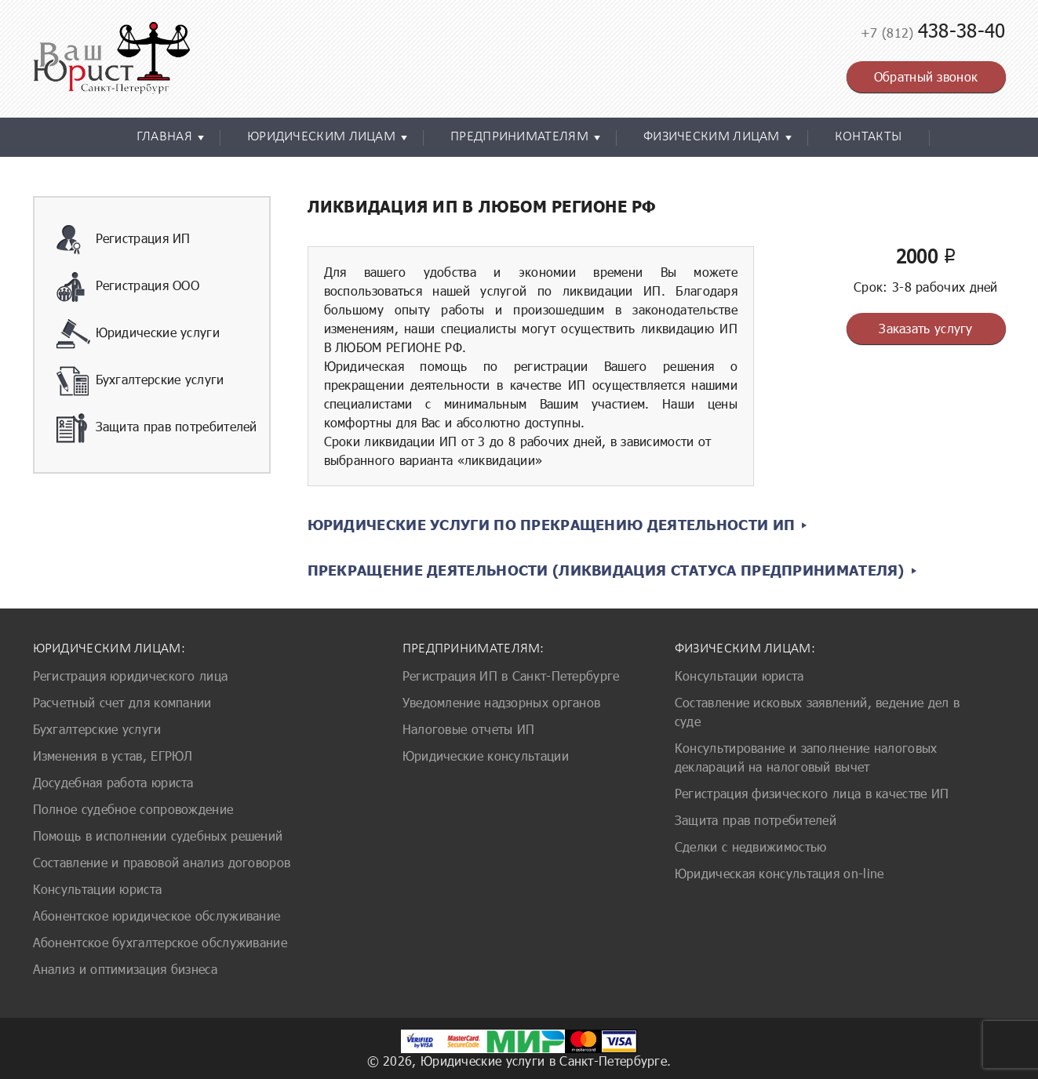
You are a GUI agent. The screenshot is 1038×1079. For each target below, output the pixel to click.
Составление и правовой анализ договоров (162, 862)
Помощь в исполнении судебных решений (158, 835)
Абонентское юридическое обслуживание (157, 915)
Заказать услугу (926, 328)
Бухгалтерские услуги (140, 381)
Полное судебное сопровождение (133, 809)
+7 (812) (933, 32)
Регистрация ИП (123, 240)
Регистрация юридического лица (130, 675)
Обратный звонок (926, 76)
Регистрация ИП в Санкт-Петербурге (511, 675)
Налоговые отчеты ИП (468, 729)
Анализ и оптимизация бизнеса (125, 969)
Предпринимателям (519, 136)
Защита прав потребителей (156, 428)
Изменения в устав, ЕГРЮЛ (113, 755)
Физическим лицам (711, 136)
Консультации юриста (97, 889)
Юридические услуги (138, 334)
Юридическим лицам (321, 136)
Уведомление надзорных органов (501, 702)
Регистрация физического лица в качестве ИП (812, 793)
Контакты (868, 136)
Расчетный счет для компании (122, 702)
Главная (164, 136)
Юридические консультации (485, 755)
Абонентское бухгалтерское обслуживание (160, 942)
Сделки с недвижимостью (751, 846)
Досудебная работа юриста (113, 782)
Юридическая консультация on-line (779, 873)
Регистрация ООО (128, 287)
